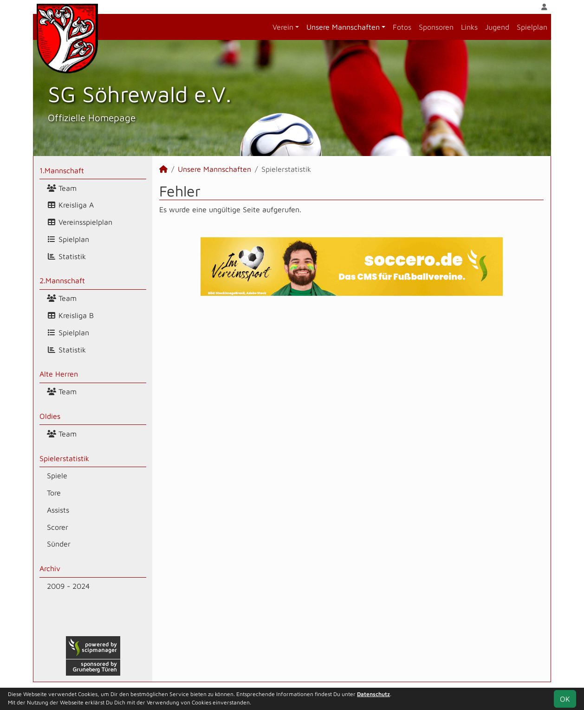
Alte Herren (58, 374)
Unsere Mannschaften (343, 27)
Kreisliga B (70, 315)
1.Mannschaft (61, 170)
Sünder (59, 544)
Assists (58, 510)
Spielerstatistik (64, 458)
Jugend (497, 27)
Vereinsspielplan (79, 222)
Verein (283, 27)
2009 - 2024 (68, 586)
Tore (54, 493)
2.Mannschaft (62, 280)
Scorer (57, 527)
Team (62, 188)
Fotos (402, 27)
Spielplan (532, 27)
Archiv (49, 568)
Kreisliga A (70, 205)
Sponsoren (436, 27)
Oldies (49, 416)
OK (565, 699)
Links (469, 27)
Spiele (57, 475)
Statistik (66, 256)
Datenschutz (373, 693)
